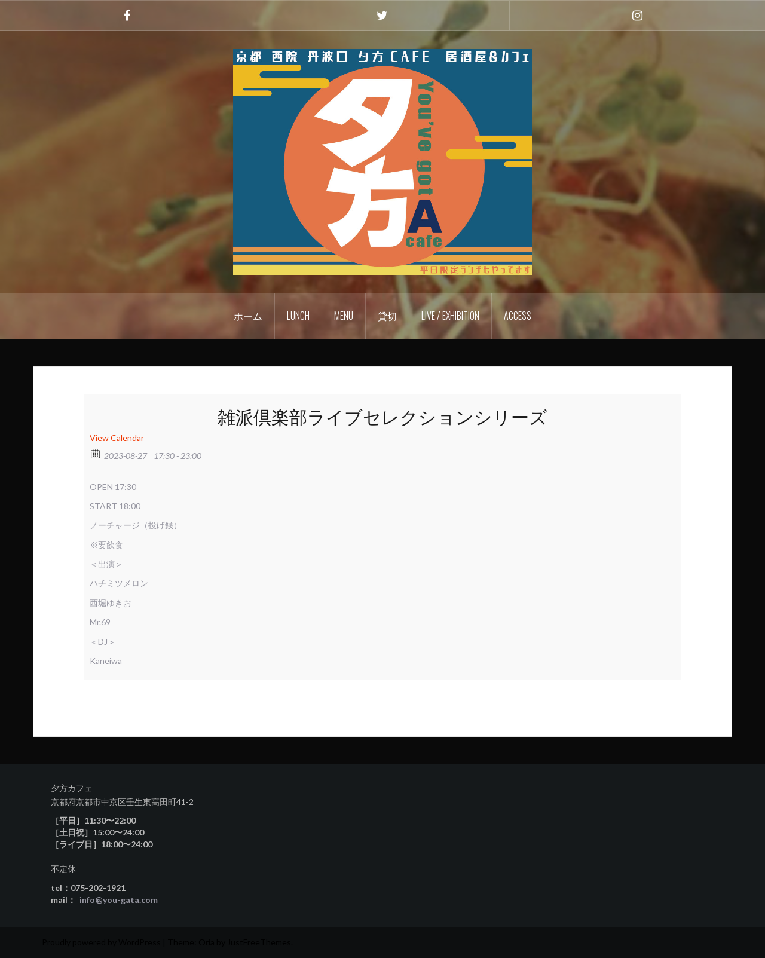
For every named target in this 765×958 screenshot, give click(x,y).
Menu (343, 315)
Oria (206, 942)
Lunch (298, 315)
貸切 (387, 315)
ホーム (248, 315)
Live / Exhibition (450, 315)
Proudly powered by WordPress (101, 942)
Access (517, 315)
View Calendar (117, 438)
